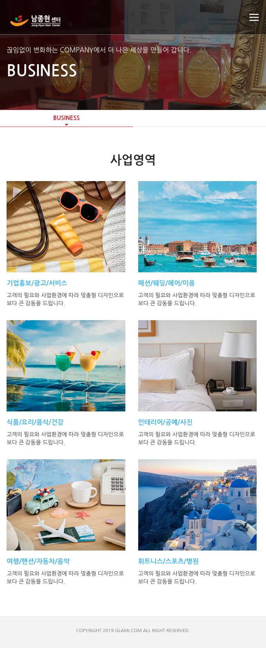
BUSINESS (66, 118)
